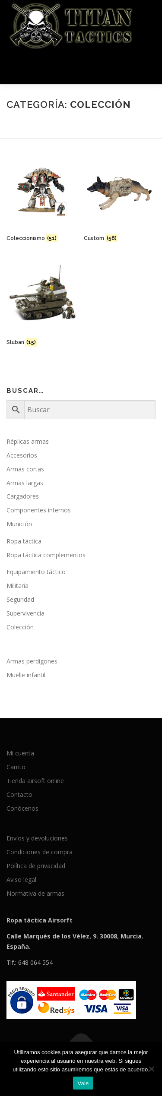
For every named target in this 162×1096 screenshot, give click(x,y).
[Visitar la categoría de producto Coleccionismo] (42, 200)
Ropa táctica (23, 541)
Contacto (19, 794)
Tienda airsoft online (35, 781)
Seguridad (20, 599)
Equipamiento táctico (36, 572)
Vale (83, 1083)
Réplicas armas (27, 441)
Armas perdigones (31, 661)
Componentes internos (38, 510)
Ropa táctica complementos (46, 555)
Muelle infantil (25, 675)
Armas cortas (25, 469)
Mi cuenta (20, 753)
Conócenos (22, 808)
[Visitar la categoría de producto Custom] (120, 200)
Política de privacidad (35, 866)
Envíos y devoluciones (37, 838)
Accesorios (21, 455)
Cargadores (22, 496)
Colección (20, 627)
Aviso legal (21, 879)
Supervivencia (25, 613)
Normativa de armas (35, 893)
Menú (147, 68)
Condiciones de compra (39, 852)
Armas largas (24, 483)
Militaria (17, 585)
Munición (19, 524)
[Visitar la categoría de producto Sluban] (42, 304)
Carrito (15, 767)
